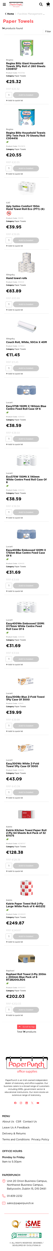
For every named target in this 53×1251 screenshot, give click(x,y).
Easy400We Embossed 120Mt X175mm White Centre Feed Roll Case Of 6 (25, 626)
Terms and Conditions (16, 1139)
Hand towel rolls (16, 278)
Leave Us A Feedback (16, 1127)
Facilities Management (30, 14)
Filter (48, 31)
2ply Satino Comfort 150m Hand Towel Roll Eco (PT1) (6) (25, 207)
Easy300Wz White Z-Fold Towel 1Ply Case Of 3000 (22, 765)
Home (9, 14)
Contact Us (30, 1121)
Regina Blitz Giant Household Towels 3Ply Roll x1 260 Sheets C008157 (25, 66)
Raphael (10, 970)
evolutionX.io (34, 1245)
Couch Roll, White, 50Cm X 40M (26, 342)
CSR (18, 1121)
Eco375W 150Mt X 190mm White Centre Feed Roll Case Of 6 (26, 479)
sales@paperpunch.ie (20, 1203)
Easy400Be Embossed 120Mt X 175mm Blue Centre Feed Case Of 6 (26, 553)
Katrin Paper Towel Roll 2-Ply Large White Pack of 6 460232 (25, 905)
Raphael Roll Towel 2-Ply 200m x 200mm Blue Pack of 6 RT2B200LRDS (26, 977)
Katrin (9, 826)
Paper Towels (20, 76)
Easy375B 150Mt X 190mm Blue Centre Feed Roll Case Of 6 (26, 407)
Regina (9, 60)
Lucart (9, 402)
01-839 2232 (14, 1195)
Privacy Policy (40, 1139)
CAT (8, 202)
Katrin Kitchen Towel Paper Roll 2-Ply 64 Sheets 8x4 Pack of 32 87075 (26, 833)
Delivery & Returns (14, 1133)
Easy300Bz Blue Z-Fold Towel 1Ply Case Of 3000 (25, 698)
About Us (8, 1121)
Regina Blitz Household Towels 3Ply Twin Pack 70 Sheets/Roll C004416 (25, 135)
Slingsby (10, 274)
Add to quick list (14, 100)
